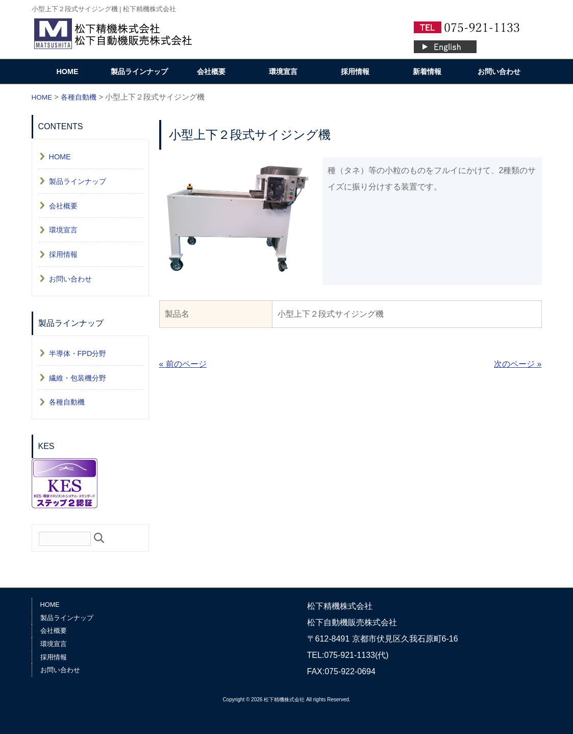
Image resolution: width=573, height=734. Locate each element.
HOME (67, 71)
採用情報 (355, 71)
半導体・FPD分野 (78, 353)
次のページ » (517, 364)
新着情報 (427, 71)
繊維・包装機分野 (77, 378)
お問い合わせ (499, 71)
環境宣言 (283, 71)
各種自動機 (67, 402)
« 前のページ (183, 364)
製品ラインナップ (139, 71)
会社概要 (211, 71)
